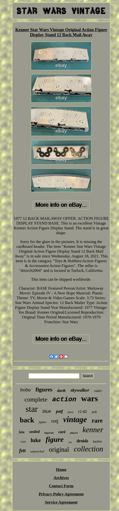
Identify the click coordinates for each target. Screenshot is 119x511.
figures (44, 389)
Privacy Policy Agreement (61, 494)
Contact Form (61, 486)
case (23, 441)
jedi (94, 412)
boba (25, 390)
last (70, 442)
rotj (54, 421)
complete (35, 399)
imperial (49, 432)
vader (98, 391)
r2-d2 (82, 411)
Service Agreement (61, 502)
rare (97, 420)
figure (55, 439)
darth (61, 391)
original (59, 449)
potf (59, 411)
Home (61, 469)
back (27, 420)
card (61, 432)
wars (89, 398)
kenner (93, 429)
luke (36, 440)
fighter (43, 422)
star (32, 409)
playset (73, 432)
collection (88, 449)
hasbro (97, 441)
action (64, 399)
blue (46, 411)
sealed (34, 431)
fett (22, 450)
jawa (70, 412)
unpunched (37, 451)
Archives (61, 477)
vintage (75, 419)
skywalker (80, 390)
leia (21, 432)
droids (82, 440)
